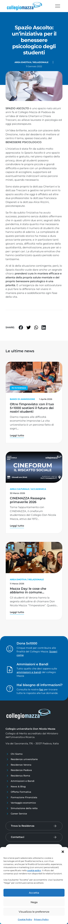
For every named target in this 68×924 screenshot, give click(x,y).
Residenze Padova (21, 770)
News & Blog (18, 786)
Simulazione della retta (24, 808)
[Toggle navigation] (57, 6)
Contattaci (17, 837)
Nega (34, 902)
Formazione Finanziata (24, 797)
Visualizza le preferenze (34, 911)
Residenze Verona (21, 764)
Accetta (34, 892)
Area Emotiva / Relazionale (31, 62)
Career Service (19, 813)
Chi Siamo (16, 753)
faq (41, 689)
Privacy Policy (41, 919)
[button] (63, 851)
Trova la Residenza (22, 825)
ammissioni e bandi (29, 672)
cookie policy (34, 870)
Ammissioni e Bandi (22, 781)
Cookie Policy (25, 919)
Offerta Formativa (21, 791)
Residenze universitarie (24, 759)
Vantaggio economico (23, 802)
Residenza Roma (20, 775)
